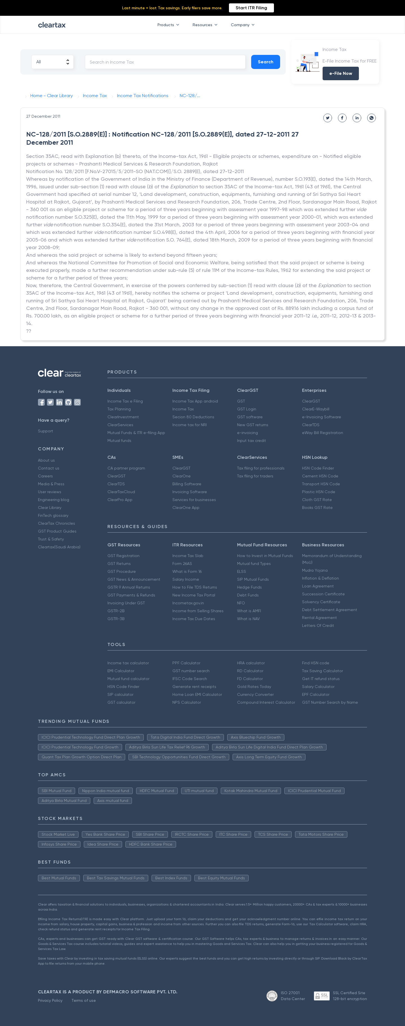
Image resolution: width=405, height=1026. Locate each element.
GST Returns (119, 563)
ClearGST (311, 401)
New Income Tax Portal (193, 595)
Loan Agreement (318, 586)
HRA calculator (251, 663)
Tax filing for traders (255, 476)
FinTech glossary (53, 515)
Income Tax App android (195, 401)
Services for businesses (194, 499)
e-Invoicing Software (321, 417)
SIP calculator (120, 694)
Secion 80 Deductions (193, 417)
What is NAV (248, 618)
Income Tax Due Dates (193, 618)
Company (244, 25)
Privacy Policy (50, 1000)
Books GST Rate (317, 507)
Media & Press (51, 484)
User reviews (49, 491)
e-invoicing (247, 432)
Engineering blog (53, 499)
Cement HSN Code (320, 476)
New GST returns (252, 425)
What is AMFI (249, 611)
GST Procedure (121, 571)
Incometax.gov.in (188, 603)
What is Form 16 (187, 571)
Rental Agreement (319, 617)
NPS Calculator (186, 702)
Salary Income (185, 579)
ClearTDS (311, 425)
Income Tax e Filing (125, 401)
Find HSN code (315, 663)
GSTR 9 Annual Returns (128, 587)
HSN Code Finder (318, 468)
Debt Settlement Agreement (329, 609)
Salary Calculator (318, 686)
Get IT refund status (321, 678)
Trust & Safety (51, 539)
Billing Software (186, 484)
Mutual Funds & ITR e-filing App (136, 432)
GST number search (191, 671)
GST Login (246, 409)
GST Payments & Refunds (131, 595)
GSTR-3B (116, 618)
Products (169, 25)
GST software (250, 417)
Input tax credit (251, 440)
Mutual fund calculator (128, 678)
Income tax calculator (128, 663)
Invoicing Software (189, 491)
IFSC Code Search (189, 678)
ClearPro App (119, 499)
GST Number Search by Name (330, 702)
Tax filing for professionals (261, 468)
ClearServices (120, 425)
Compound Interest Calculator (266, 702)
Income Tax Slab (187, 555)
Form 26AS (182, 563)
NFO (241, 603)
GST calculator (121, 702)
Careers (45, 476)
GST (241, 401)
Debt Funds (248, 595)
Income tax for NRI (189, 425)
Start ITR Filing (251, 7)
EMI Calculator (120, 671)
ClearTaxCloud (121, 491)
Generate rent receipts (194, 686)
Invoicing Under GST (126, 603)
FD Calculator (250, 678)
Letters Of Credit (318, 625)
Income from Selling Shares (198, 611)
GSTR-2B (116, 611)
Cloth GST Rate (317, 499)
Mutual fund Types (254, 563)
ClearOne (181, 476)
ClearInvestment (123, 417)
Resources (206, 25)
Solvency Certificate (321, 602)
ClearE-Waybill (315, 409)
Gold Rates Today (254, 686)
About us (46, 460)
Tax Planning (119, 409)
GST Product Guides (57, 531)
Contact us (48, 468)
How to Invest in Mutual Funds (265, 555)
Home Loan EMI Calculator (197, 694)
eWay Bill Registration (322, 432)
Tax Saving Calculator (322, 671)
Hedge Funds (249, 587)
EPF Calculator (315, 694)
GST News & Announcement (133, 579)
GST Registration (123, 555)
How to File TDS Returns (194, 587)
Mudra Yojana (315, 570)
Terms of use (83, 1000)
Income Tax (183, 409)
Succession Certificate (323, 594)
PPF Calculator (186, 663)
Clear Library (49, 507)
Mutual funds (119, 440)
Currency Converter (255, 694)
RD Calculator (250, 671)
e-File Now (340, 73)
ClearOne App (185, 507)
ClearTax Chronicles (56, 523)
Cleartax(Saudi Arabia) (59, 547)
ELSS (241, 571)
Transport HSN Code (321, 484)
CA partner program (126, 468)
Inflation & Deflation (320, 578)
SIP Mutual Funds (253, 579)
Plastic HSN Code (318, 491)
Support (45, 431)
